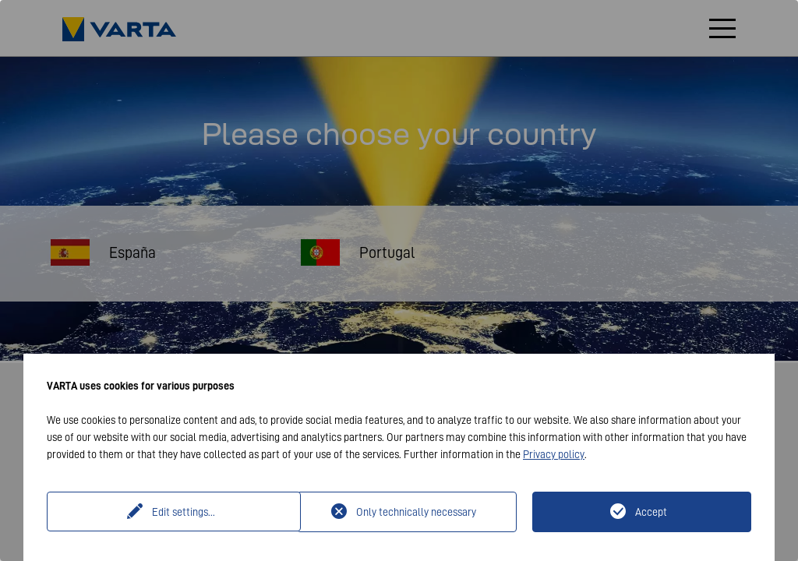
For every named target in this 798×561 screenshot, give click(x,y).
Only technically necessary (416, 512)
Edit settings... (174, 512)
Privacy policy (553, 454)
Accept (651, 512)
